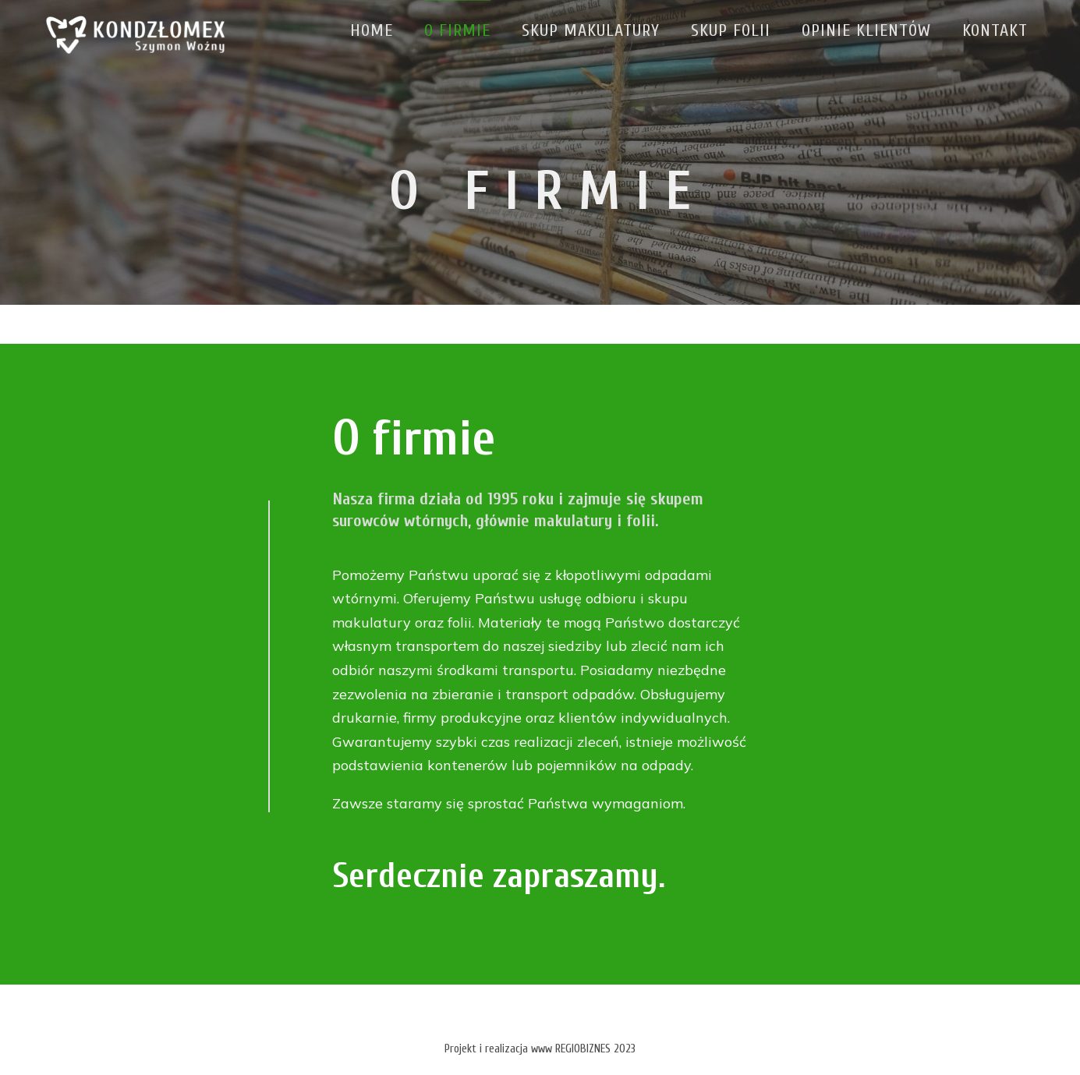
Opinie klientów (864, 30)
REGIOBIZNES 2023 (595, 1049)
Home (369, 30)
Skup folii (728, 30)
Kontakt (992, 30)
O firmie (455, 30)
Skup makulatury (588, 30)
